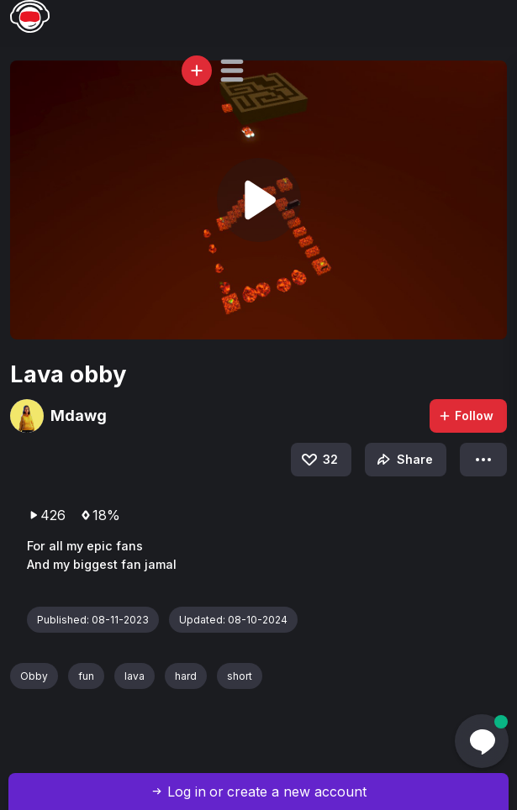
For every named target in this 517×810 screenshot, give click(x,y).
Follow (465, 415)
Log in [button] (186, 791)
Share (403, 460)
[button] (232, 70)
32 (318, 460)
